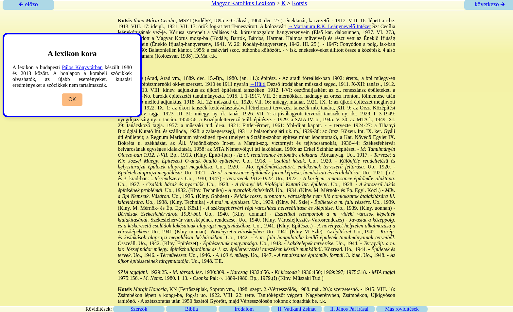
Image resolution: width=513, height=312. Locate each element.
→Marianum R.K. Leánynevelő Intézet (329, 26)
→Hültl (258, 84)
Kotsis (299, 3)
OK (72, 99)
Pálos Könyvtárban (82, 67)
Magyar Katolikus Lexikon (243, 3)
